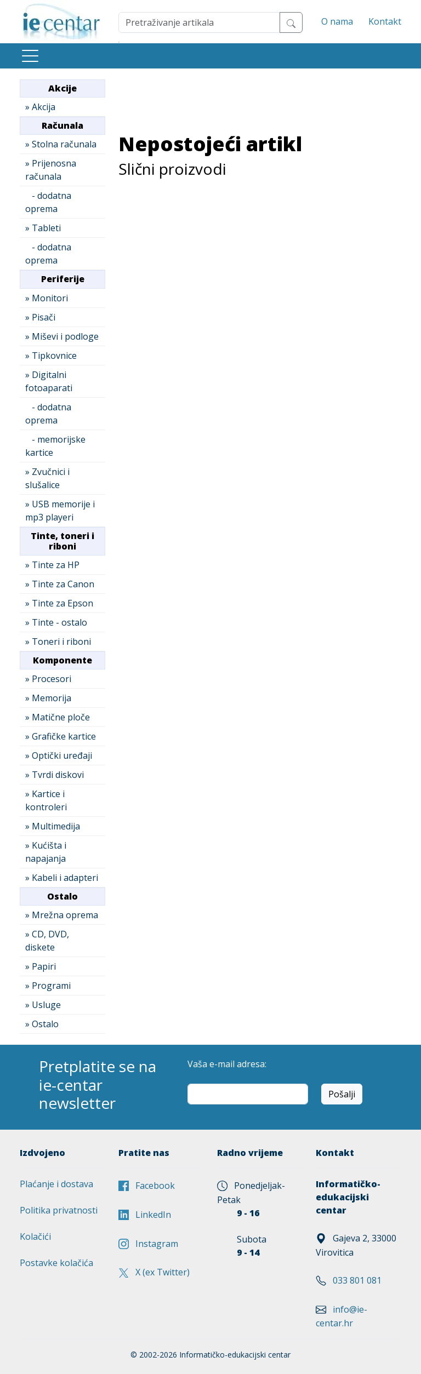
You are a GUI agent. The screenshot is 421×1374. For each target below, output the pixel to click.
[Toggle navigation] (30, 56)
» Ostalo (42, 1024)
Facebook (146, 1186)
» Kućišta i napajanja (45, 852)
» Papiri (40, 966)
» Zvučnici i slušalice (47, 478)
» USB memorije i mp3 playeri (60, 510)
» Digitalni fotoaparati (48, 381)
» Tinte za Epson (59, 603)
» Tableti (43, 228)
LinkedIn (144, 1215)
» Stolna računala (60, 144)
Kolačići (35, 1236)
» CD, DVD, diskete (47, 940)
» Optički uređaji (58, 755)
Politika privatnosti (59, 1210)
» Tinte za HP (52, 565)
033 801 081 (357, 1280)
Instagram (148, 1244)
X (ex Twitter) (154, 1272)
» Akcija (40, 107)
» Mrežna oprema (61, 915)
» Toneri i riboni (58, 642)
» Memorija (48, 698)
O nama (337, 21)
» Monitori (46, 298)
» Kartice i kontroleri (46, 800)
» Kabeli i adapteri (61, 878)
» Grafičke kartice (60, 736)
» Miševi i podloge (62, 336)
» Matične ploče (57, 717)
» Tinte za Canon (59, 584)
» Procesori (48, 679)
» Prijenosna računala (50, 169)
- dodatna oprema (48, 202)
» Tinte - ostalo (56, 622)
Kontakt (384, 21)
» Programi (48, 986)
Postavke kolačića (56, 1263)
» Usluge (43, 1005)
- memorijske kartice (55, 446)
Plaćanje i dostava (56, 1184)
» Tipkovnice (51, 356)
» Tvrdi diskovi (54, 775)
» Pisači (40, 317)
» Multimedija (52, 826)
